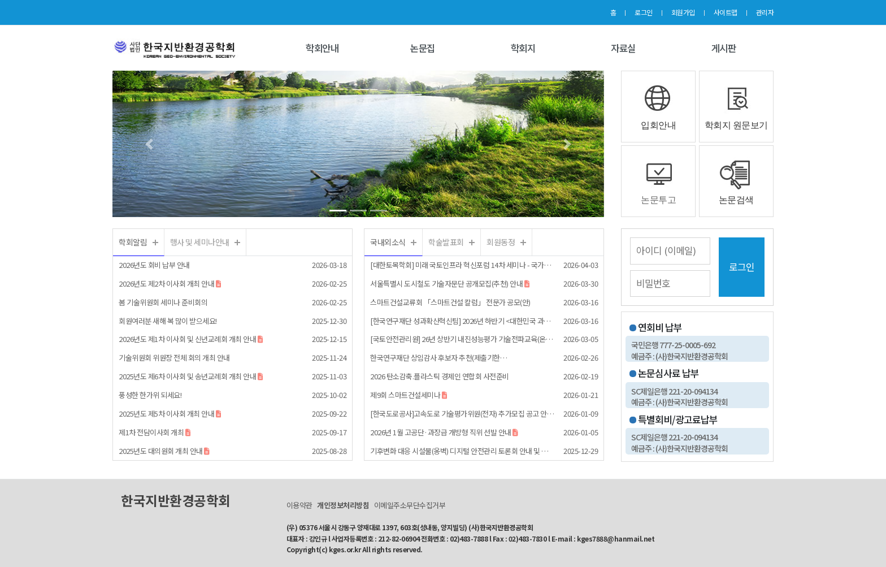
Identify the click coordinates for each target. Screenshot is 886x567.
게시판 (723, 48)
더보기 (155, 243)
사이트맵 (725, 12)
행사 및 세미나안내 (199, 242)
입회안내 (658, 125)
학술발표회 (446, 242)
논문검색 (736, 200)
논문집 (422, 48)
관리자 (765, 12)
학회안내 (322, 48)
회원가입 (683, 12)
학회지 (523, 48)
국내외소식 (388, 242)
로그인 (644, 12)
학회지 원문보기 (736, 125)
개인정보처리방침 (343, 505)
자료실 (623, 48)
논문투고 (658, 200)
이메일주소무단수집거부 (410, 505)
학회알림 (133, 242)
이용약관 (299, 505)
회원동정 (501, 242)
